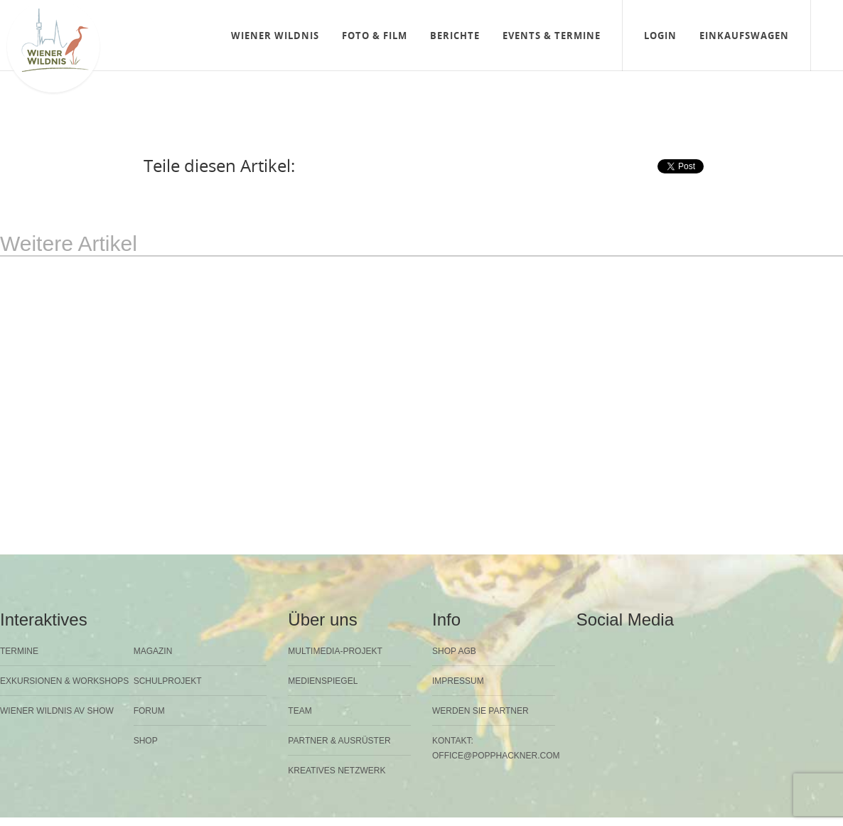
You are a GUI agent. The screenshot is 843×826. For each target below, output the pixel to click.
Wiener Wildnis (275, 35)
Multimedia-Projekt (335, 651)
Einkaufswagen (744, 35)
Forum (149, 711)
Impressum (458, 681)
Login (660, 35)
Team (299, 711)
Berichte (455, 35)
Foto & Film (374, 35)
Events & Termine (552, 35)
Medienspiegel (323, 681)
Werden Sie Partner (480, 711)
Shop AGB (454, 651)
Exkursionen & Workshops (64, 681)
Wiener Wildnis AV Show (57, 711)
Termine (19, 651)
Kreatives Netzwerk (336, 771)
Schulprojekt (168, 681)
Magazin (153, 651)
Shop (146, 741)
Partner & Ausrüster (339, 741)
